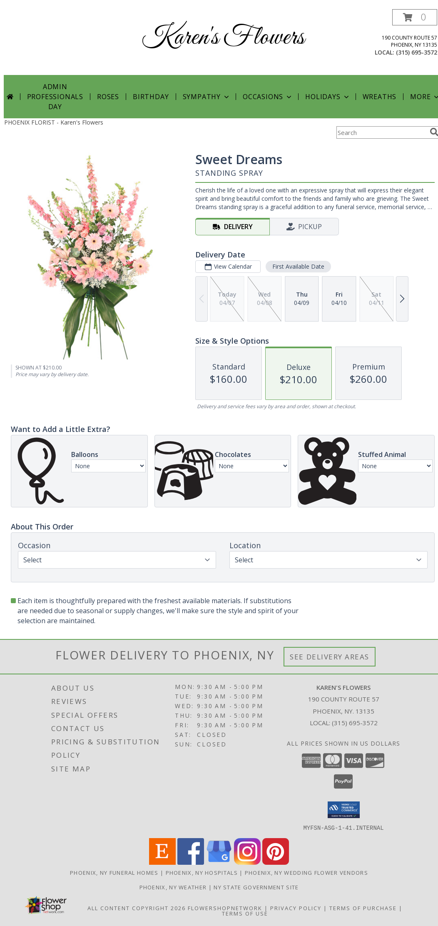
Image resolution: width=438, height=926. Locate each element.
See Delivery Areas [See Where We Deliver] (329, 656)
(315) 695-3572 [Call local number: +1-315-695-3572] (416, 52)
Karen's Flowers (223, 38)
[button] (414, 17)
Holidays (327, 96)
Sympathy (207, 96)
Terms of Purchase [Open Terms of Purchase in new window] (363, 907)
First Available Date (298, 266)
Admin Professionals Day (55, 96)
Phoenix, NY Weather (173, 887)
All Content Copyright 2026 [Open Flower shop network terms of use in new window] (136, 907)
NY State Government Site (256, 887)
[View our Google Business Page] (219, 862)
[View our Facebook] (190, 862)
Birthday (151, 96)
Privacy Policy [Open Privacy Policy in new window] (295, 907)
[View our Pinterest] (275, 862)
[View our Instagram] (247, 862)
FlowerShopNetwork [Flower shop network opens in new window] (225, 907)
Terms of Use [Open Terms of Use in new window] (245, 913)
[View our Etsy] (162, 862)
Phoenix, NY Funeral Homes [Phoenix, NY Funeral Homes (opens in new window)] (114, 872)
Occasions (268, 96)
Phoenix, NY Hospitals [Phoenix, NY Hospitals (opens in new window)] (202, 872)
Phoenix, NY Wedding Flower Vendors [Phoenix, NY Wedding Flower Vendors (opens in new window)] (306, 872)
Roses (108, 96)
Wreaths (380, 96)
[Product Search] (381, 132)
